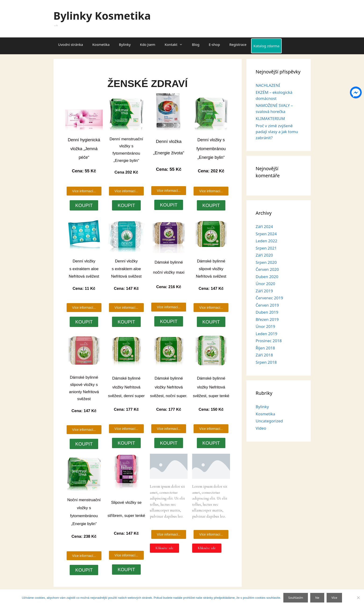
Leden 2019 (266, 333)
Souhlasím (295, 597)
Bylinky (125, 44)
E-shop (214, 44)
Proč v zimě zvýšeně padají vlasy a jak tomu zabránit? (277, 131)
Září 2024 (264, 226)
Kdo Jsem (147, 44)
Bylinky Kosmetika (102, 15)
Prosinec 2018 (269, 340)
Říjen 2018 (265, 348)
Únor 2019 (265, 326)
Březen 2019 (267, 319)
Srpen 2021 (266, 248)
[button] (168, 534)
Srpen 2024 (266, 233)
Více (334, 597)
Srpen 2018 (266, 362)
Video (261, 428)
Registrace (237, 44)
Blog (195, 44)
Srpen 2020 (266, 262)
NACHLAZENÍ (268, 85)
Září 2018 (264, 355)
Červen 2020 (267, 269)
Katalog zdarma (266, 46)
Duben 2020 (267, 276)
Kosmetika (101, 44)
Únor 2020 (265, 283)
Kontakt (176, 44)
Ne (317, 597)
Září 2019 (264, 291)
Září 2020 (264, 255)
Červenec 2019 (269, 298)
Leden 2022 (266, 240)
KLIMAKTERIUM (270, 118)
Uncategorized (269, 421)
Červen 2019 (267, 305)
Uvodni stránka (70, 44)
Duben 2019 (267, 312)
